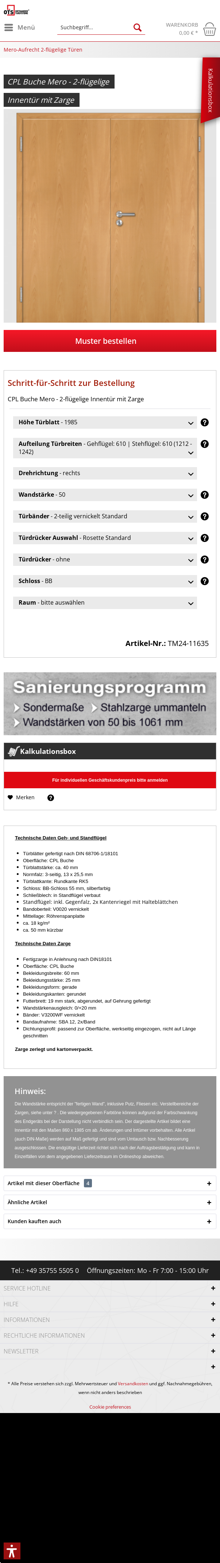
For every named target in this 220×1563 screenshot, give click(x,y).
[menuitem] (19, 27)
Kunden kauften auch (34, 1221)
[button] (12, 1551)
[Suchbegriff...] (101, 27)
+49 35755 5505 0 (52, 1270)
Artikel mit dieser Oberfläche (50, 1183)
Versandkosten (133, 1383)
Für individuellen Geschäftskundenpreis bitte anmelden (110, 780)
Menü (19, 26)
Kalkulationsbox (211, 90)
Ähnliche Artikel (27, 1202)
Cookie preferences (110, 1407)
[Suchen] (137, 27)
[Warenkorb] (191, 29)
